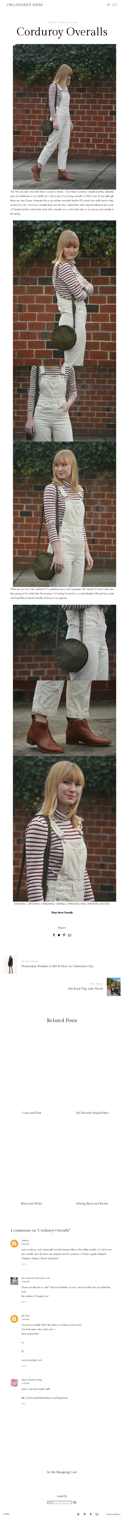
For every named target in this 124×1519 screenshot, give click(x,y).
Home (6, 1514)
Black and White (31, 1203)
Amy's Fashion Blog (31, 1380)
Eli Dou (25, 1316)
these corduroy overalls (83, 192)
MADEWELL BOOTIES (99, 904)
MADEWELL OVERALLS (54, 904)
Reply (24, 1264)
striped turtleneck (94, 205)
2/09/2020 (25, 1244)
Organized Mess (25, 5)
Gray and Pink (31, 1113)
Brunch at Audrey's (50, 1258)
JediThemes (117, 1514)
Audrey (25, 1240)
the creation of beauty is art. (35, 1278)
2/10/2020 (25, 1383)
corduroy (52, 22)
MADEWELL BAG (76, 904)
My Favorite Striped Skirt (92, 1113)
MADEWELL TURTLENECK (27, 904)
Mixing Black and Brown (92, 1203)
